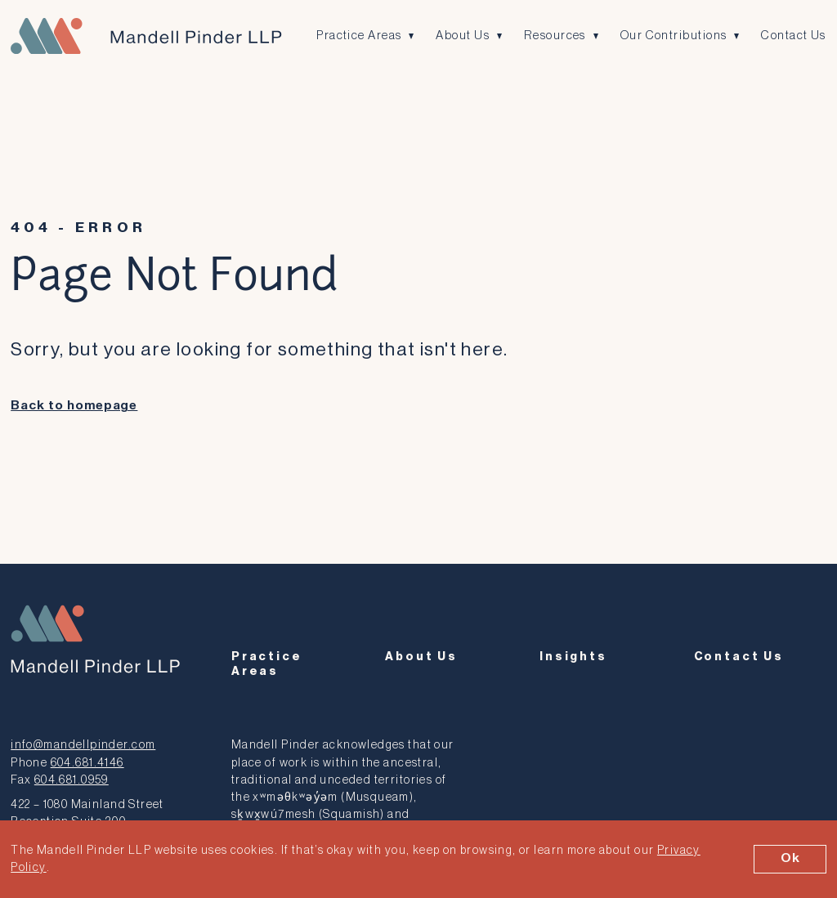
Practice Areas (358, 35)
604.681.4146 (87, 761)
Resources (556, 35)
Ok (790, 858)
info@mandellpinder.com (82, 744)
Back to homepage (74, 406)
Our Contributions (675, 35)
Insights (573, 656)
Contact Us (794, 35)
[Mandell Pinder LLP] (145, 36)
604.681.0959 (71, 778)
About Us (463, 35)
